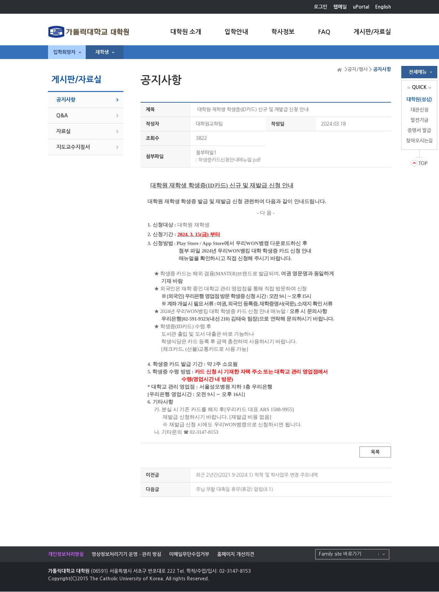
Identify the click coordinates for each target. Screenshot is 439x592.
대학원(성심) (419, 99)
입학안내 (236, 32)
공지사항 (65, 99)
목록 (375, 452)
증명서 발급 (419, 130)
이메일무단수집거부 (189, 554)
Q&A (62, 115)
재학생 (104, 52)
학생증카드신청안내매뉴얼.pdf (229, 160)
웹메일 (340, 6)
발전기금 (419, 120)
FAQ (324, 32)
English (383, 6)
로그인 (320, 6)
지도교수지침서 (73, 147)
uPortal (361, 6)
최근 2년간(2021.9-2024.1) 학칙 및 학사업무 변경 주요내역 (257, 475)
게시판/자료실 (372, 32)
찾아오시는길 (419, 140)
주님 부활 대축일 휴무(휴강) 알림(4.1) (234, 489)
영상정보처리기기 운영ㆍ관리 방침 (126, 554)
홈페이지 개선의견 (235, 554)
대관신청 (419, 109)
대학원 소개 (185, 32)
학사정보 (283, 32)
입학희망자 (67, 52)
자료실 (63, 131)
